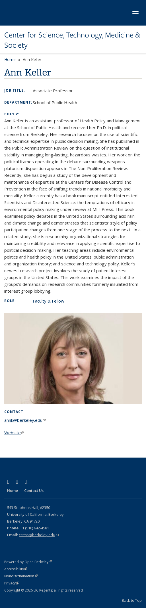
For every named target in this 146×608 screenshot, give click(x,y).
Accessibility (15, 569)
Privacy (11, 583)
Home (10, 59)
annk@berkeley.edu (25, 420)
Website (14, 432)
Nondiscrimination (21, 576)
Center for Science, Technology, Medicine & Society (72, 40)
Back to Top (132, 600)
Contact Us (34, 490)
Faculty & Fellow (48, 301)
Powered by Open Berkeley (28, 561)
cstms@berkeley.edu (39, 534)
